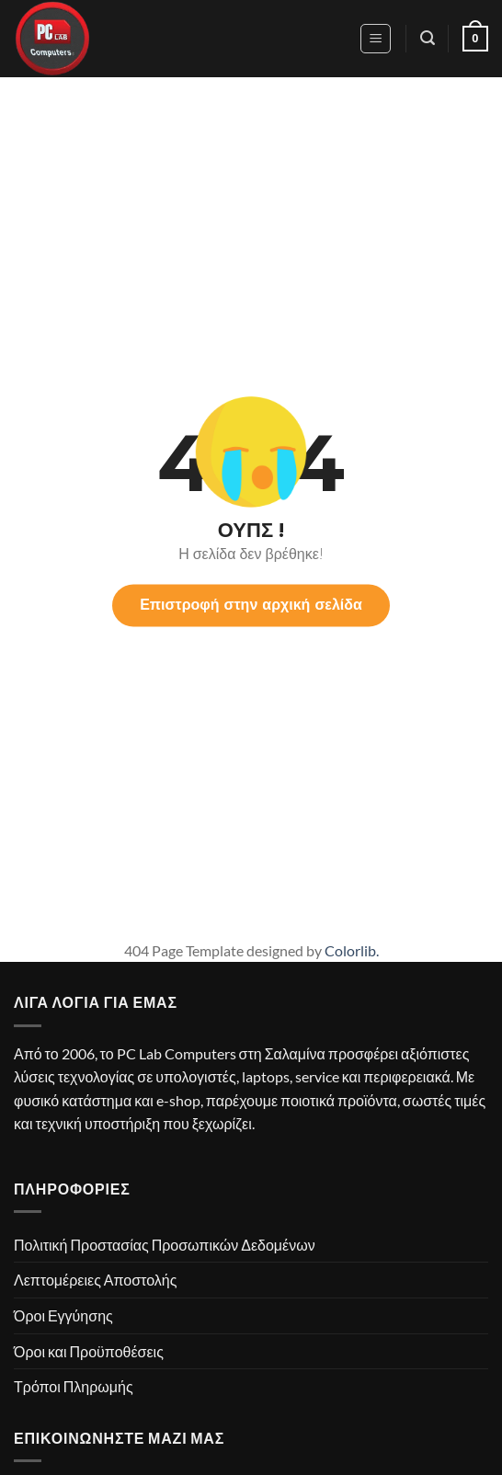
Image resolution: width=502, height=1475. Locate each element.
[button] (375, 38)
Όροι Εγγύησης (63, 1315)
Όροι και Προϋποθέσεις (89, 1351)
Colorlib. (352, 950)
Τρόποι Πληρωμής (73, 1386)
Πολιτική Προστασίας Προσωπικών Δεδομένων (164, 1244)
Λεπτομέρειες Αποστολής (95, 1279)
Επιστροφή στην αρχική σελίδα (251, 604)
